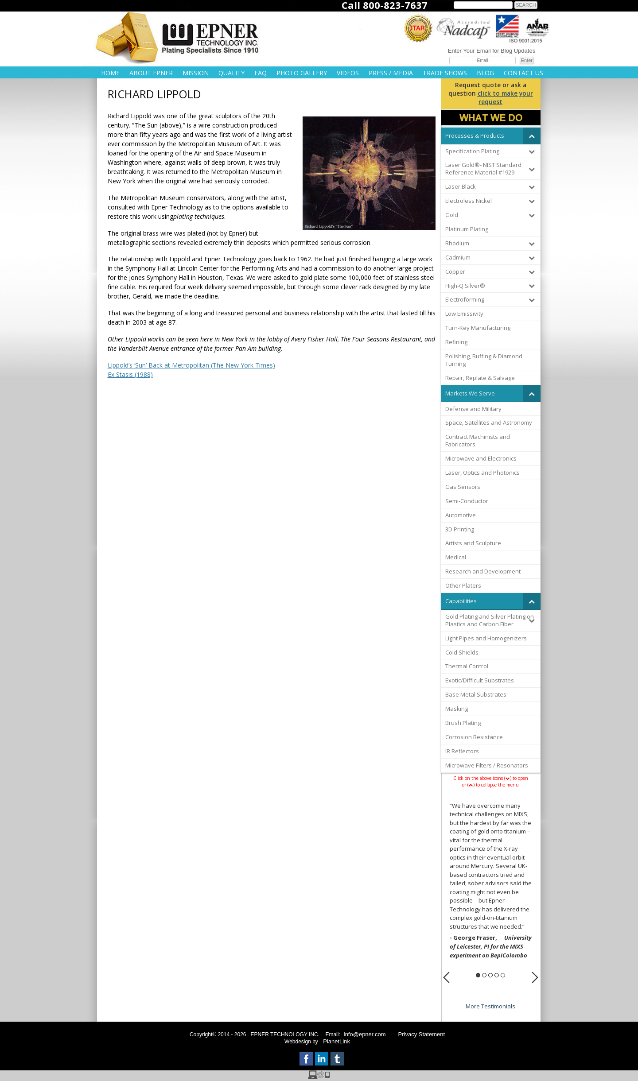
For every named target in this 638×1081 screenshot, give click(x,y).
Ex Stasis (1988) (130, 374)
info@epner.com (365, 1034)
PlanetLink (336, 1041)
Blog (485, 73)
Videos (348, 73)
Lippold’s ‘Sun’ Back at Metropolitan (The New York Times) (191, 365)
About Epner (151, 73)
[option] (490, 882)
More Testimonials (490, 1006)
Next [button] (535, 977)
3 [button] (490, 975)
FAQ (260, 73)
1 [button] (478, 975)
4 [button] (496, 975)
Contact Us (523, 73)
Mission (196, 73)
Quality (231, 73)
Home (110, 73)
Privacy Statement (421, 1034)
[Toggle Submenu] (532, 136)
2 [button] (484, 975)
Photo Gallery (301, 73)
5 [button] (503, 975)
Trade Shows (445, 73)
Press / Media (391, 73)
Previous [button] (446, 977)
